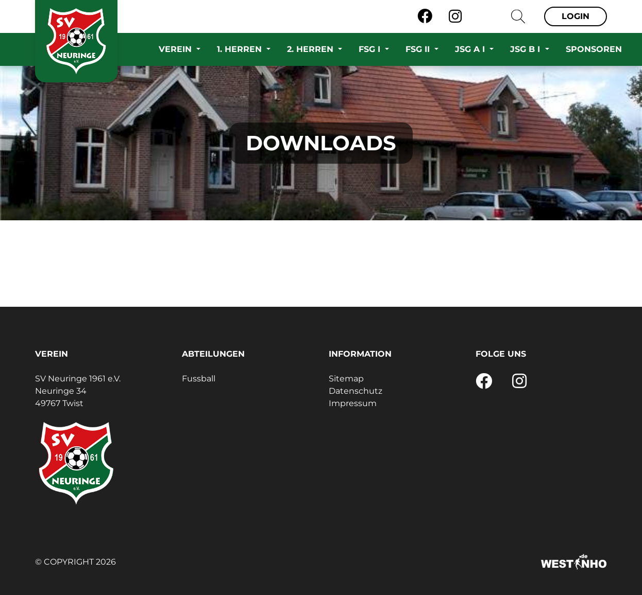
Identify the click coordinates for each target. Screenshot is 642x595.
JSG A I (471, 49)
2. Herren (311, 49)
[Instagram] (455, 16)
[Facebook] (425, 16)
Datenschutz (355, 391)
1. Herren (240, 49)
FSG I (371, 49)
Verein (176, 49)
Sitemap (346, 378)
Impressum (353, 403)
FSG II (419, 49)
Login (575, 16)
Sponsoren (594, 49)
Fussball (198, 378)
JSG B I (526, 49)
